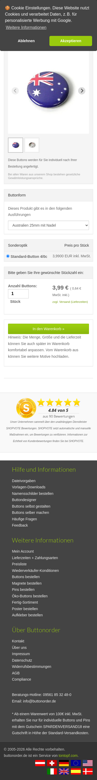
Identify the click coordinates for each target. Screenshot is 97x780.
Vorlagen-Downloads (28, 487)
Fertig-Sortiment (25, 602)
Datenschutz (22, 660)
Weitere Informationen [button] (26, 27)
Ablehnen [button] (26, 41)
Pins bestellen (23, 589)
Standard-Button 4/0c (26, 256)
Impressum (21, 654)
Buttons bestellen (26, 577)
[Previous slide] (15, 90)
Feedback (20, 525)
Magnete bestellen (26, 583)
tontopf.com (68, 755)
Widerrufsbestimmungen (31, 666)
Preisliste (19, 564)
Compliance (21, 679)
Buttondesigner (24, 500)
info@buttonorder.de (39, 701)
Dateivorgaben (23, 481)
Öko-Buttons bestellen (30, 596)
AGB (16, 673)
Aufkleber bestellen (27, 615)
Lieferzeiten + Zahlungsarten (35, 558)
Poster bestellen (25, 609)
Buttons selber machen (30, 512)
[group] (15, 145)
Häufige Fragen (24, 519)
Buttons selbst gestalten (31, 506)
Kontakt (18, 641)
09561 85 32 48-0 (57, 695)
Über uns (19, 647)
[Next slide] (81, 90)
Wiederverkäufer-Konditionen (35, 570)
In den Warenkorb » (48, 329)
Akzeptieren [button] (70, 41)
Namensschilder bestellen (32, 493)
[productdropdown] (48, 225)
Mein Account (23, 551)
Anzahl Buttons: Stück (23, 294)
